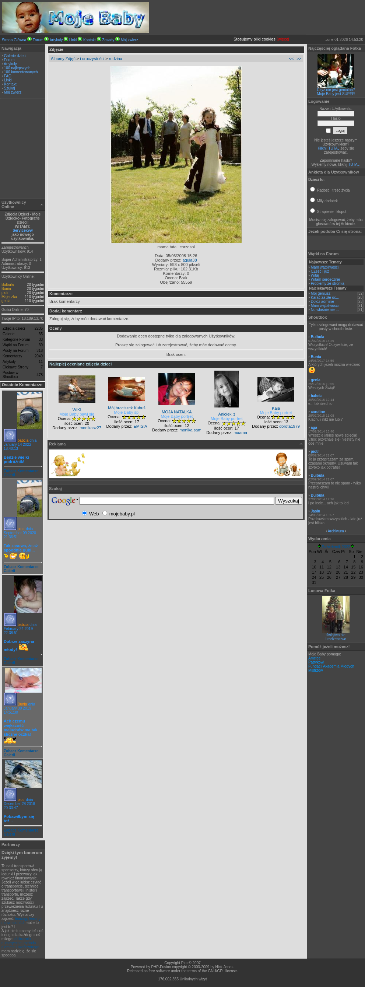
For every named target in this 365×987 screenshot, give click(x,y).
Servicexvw (23, 230)
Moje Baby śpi (127, 412)
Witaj (315, 275)
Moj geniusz (320, 293)
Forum (38, 40)
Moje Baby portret (177, 416)
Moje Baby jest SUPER (336, 94)
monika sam (190, 430)
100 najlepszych (17, 68)
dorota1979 (289, 426)
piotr (4, 293)
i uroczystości (92, 58)
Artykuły (56, 40)
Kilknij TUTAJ (329, 148)
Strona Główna (14, 40)
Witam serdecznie (325, 279)
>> (298, 58)
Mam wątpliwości (325, 267)
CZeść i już (320, 271)
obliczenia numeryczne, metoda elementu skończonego (20, 943)
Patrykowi (316, 662)
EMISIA (140, 426)
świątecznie (335, 635)
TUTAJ (353, 164)
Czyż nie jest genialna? (336, 90)
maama (240, 432)
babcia (23, 440)
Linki (73, 40)
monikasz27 (90, 428)
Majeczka (9, 297)
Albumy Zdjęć (63, 58)
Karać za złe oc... (325, 297)
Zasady (108, 40)
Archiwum (336, 531)
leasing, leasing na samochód (21, 921)
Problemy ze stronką (327, 283)
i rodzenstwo (336, 639)
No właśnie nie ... (325, 310)
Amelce (314, 658)
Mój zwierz (129, 40)
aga (314, 428)
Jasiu (315, 511)
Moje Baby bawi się (76, 414)
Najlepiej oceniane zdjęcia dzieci (80, 364)
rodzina (115, 58)
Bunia (6, 289)
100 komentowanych (21, 72)
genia (5, 301)
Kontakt (89, 40)
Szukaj (9, 88)
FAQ (7, 76)
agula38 (189, 260)
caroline (318, 412)
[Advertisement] (23, 149)
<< (291, 58)
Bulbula (7, 285)
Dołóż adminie (322, 302)
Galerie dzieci (15, 56)
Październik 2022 (336, 547)
